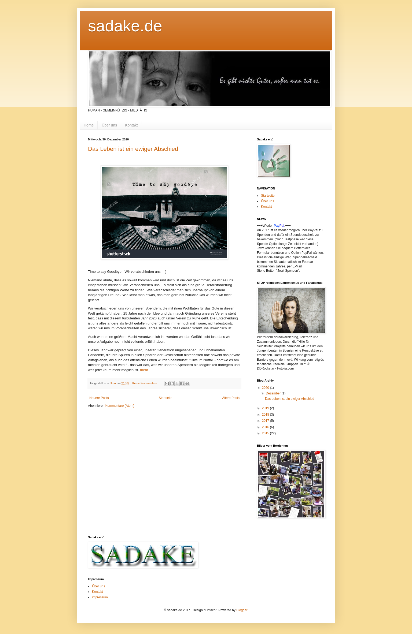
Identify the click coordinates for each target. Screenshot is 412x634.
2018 (266, 414)
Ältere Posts (231, 398)
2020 (266, 388)
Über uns (109, 125)
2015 (266, 433)
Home (89, 125)
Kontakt (131, 125)
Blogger (241, 610)
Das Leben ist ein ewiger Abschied (133, 149)
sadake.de (125, 26)
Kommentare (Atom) (119, 406)
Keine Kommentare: (145, 383)
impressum (100, 597)
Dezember (274, 393)
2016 (266, 427)
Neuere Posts (99, 398)
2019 (266, 408)
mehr (144, 370)
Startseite (165, 398)
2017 (266, 421)
